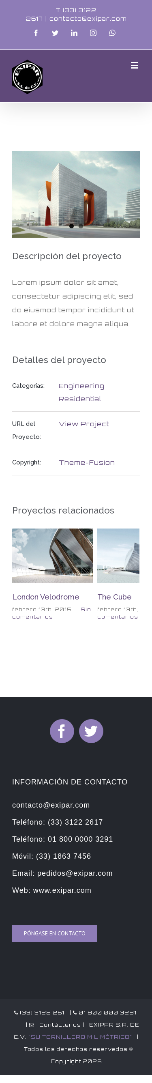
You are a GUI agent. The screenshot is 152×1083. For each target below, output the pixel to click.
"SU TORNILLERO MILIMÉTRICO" (80, 1037)
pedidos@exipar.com (75, 873)
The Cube (114, 597)
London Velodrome (45, 597)
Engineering (82, 386)
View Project (84, 424)
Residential (80, 399)
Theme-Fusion (87, 462)
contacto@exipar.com (87, 18)
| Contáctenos (52, 1025)
